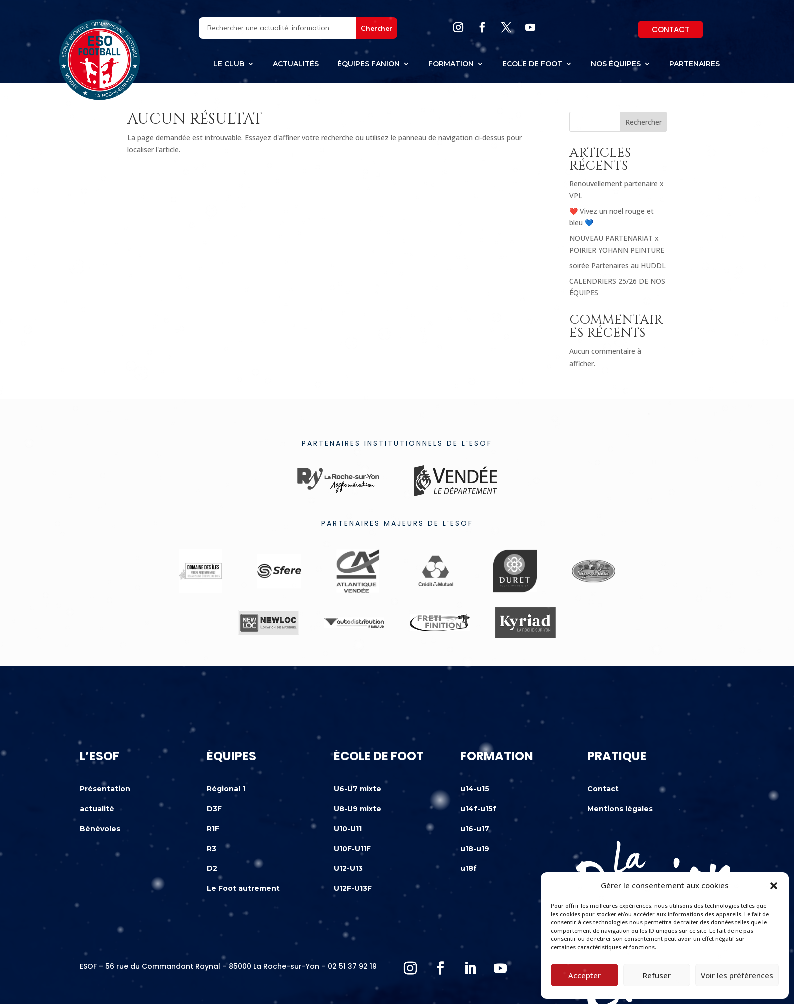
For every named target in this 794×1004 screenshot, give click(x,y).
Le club (228, 64)
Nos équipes (616, 64)
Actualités (296, 64)
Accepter (584, 975)
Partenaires (694, 64)
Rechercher (643, 122)
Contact (670, 29)
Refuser (657, 975)
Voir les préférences (737, 975)
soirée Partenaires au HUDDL (617, 265)
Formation (451, 64)
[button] (774, 886)
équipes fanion (368, 64)
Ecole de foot (532, 64)
